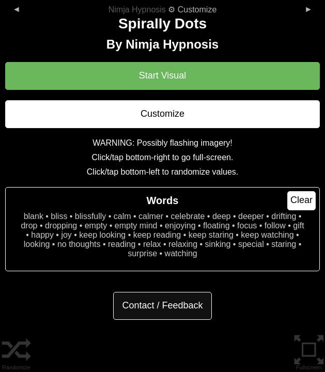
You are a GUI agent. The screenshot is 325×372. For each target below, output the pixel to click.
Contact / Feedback (162, 305)
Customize (162, 114)
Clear (301, 200)
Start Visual (163, 75)
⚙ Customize (163, 9)
